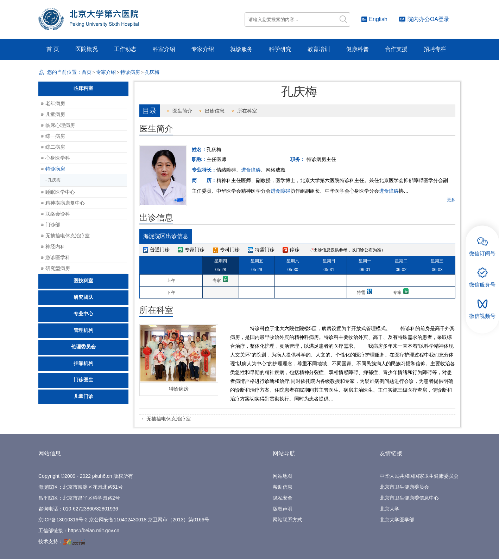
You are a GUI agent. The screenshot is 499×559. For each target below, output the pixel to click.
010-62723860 (79, 509)
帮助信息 (282, 487)
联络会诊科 (57, 214)
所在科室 (247, 111)
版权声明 (282, 509)
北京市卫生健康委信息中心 (409, 498)
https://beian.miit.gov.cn (93, 530)
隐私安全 (282, 498)
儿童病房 (55, 114)
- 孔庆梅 (53, 180)
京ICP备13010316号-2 (63, 519)
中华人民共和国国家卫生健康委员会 (419, 476)
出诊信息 (215, 111)
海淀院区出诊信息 (165, 236)
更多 (451, 199)
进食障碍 (251, 170)
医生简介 (182, 111)
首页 (86, 72)
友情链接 (391, 453)
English (374, 19)
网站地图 (282, 476)
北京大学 (389, 509)
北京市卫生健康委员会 (404, 487)
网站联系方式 (287, 519)
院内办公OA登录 (424, 19)
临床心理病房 (60, 125)
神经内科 (55, 246)
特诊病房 (179, 389)
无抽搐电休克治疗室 (168, 419)
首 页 (52, 49)
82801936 (107, 509)
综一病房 (55, 136)
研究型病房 (57, 268)
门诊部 (52, 224)
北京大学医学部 (397, 519)
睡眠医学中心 (60, 192)
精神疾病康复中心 (65, 203)
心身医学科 (57, 158)
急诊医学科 (57, 257)
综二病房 (55, 147)
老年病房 (55, 103)
